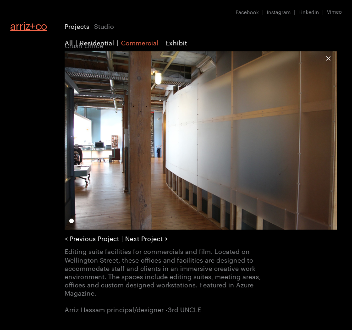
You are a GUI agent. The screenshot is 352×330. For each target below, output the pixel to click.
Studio (104, 26)
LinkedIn (308, 12)
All (69, 42)
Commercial (140, 42)
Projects (77, 26)
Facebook (247, 12)
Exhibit (176, 42)
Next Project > (146, 238)
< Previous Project (92, 238)
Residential (97, 42)
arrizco (28, 26)
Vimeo (334, 11)
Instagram (279, 12)
